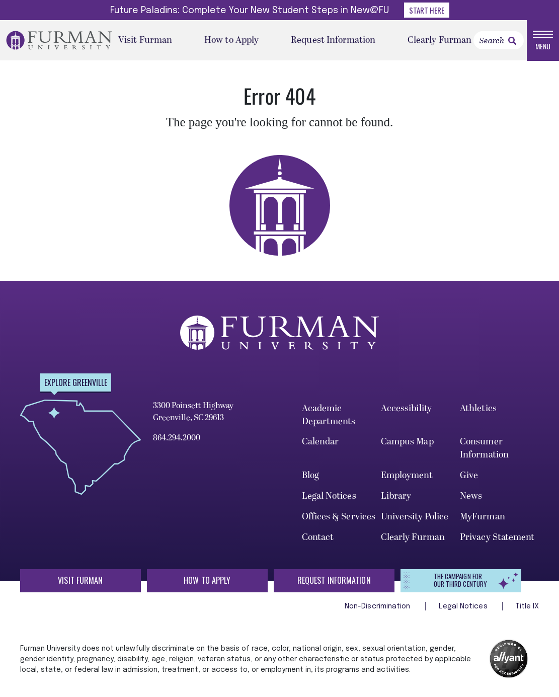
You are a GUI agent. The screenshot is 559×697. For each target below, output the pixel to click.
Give (469, 475)
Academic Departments (329, 415)
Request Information (333, 40)
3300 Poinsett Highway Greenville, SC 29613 (193, 412)
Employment (407, 475)
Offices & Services (339, 516)
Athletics (478, 408)
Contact (318, 537)
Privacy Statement (497, 537)
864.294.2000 (176, 438)
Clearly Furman (439, 40)
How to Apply (231, 40)
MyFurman (482, 516)
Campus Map (407, 442)
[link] (512, 40)
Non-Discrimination (379, 606)
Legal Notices (329, 496)
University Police (415, 516)
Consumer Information (484, 448)
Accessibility (406, 408)
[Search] (498, 40)
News (471, 496)
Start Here (426, 10)
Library (396, 496)
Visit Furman (145, 40)
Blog (310, 475)
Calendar (320, 442)
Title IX (527, 606)
